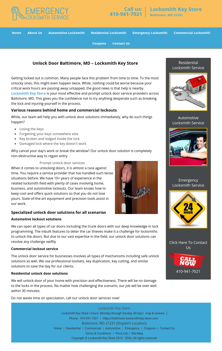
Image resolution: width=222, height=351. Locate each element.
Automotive (113, 328)
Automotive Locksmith (66, 33)
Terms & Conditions (98, 333)
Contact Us (121, 43)
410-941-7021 (126, 13)
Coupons (99, 43)
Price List (122, 333)
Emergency (132, 328)
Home (16, 33)
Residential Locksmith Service (188, 65)
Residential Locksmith (108, 33)
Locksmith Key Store (28, 93)
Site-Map (137, 333)
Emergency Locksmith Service (188, 183)
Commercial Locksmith (192, 33)
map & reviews (155, 313)
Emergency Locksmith (150, 33)
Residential (73, 328)
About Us (35, 33)
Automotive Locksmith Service (188, 120)
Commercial (93, 328)
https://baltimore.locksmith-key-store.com (130, 318)
